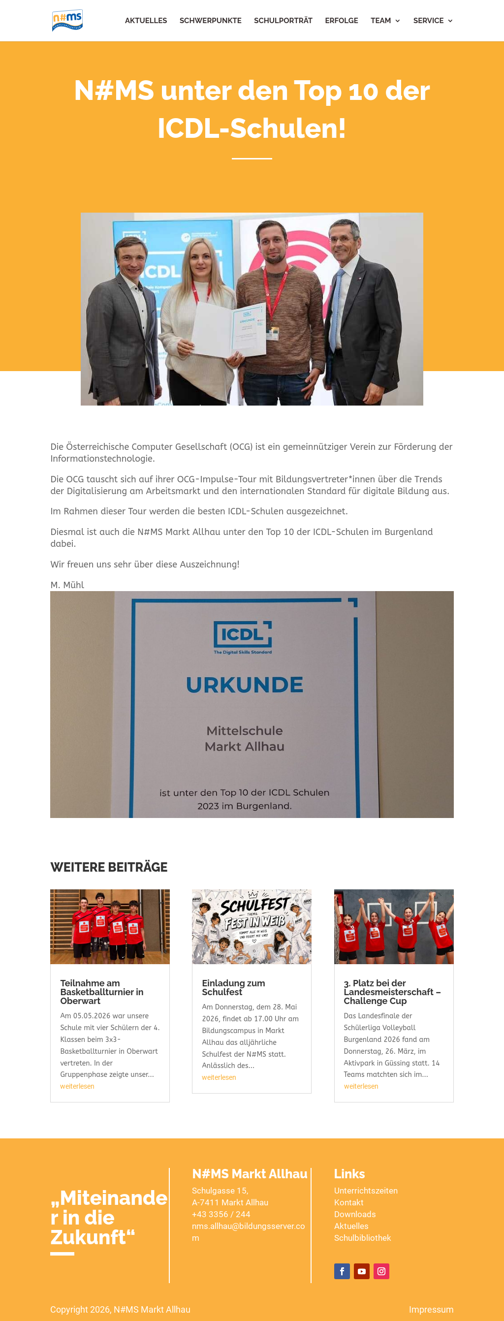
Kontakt (349, 1202)
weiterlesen (77, 1086)
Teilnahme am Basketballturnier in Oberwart (101, 992)
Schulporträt (283, 21)
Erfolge (341, 21)
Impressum (431, 1309)
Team (381, 21)
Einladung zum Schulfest (233, 987)
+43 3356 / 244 (221, 1214)
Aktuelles (146, 21)
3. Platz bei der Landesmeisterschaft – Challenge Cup (392, 992)
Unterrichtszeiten (366, 1190)
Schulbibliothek (362, 1238)
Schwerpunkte (211, 21)
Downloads (355, 1214)
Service (428, 21)
